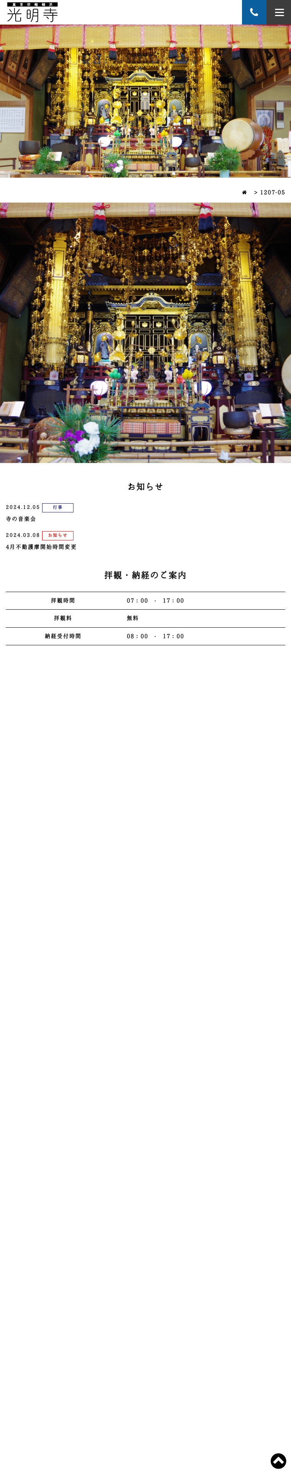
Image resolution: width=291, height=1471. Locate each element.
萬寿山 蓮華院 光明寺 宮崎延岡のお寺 (32, 12)
